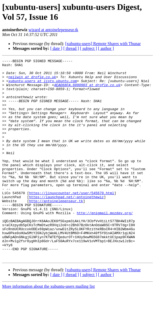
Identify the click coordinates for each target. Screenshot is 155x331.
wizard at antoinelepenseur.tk (53, 29)
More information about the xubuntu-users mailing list (48, 326)
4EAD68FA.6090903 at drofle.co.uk (87, 90)
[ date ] (56, 48)
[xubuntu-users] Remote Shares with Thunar (103, 43)
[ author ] (106, 48)
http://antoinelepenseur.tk (56, 229)
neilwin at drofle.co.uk (32, 80)
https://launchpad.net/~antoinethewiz (66, 224)
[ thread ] (71, 48)
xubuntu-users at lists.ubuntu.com (42, 85)
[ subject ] (88, 48)
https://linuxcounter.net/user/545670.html (71, 220)
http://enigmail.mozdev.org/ (105, 244)
